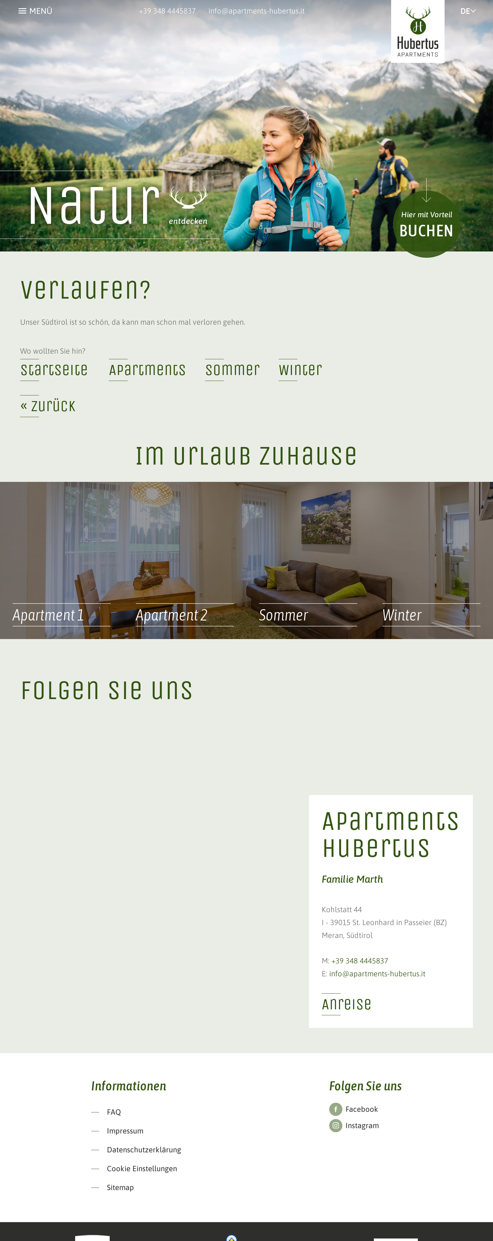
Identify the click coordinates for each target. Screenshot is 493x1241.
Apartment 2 (172, 615)
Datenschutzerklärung (144, 1149)
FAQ (114, 1112)
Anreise (347, 1004)
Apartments (147, 370)
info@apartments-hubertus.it (256, 11)
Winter (300, 370)
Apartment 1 (49, 615)
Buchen (426, 230)
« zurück (47, 406)
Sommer (232, 370)
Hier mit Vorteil (426, 214)
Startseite (54, 370)
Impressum (125, 1131)
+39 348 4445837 (167, 11)
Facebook (362, 1109)
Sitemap (120, 1187)
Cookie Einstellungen (142, 1168)
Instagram (362, 1125)
